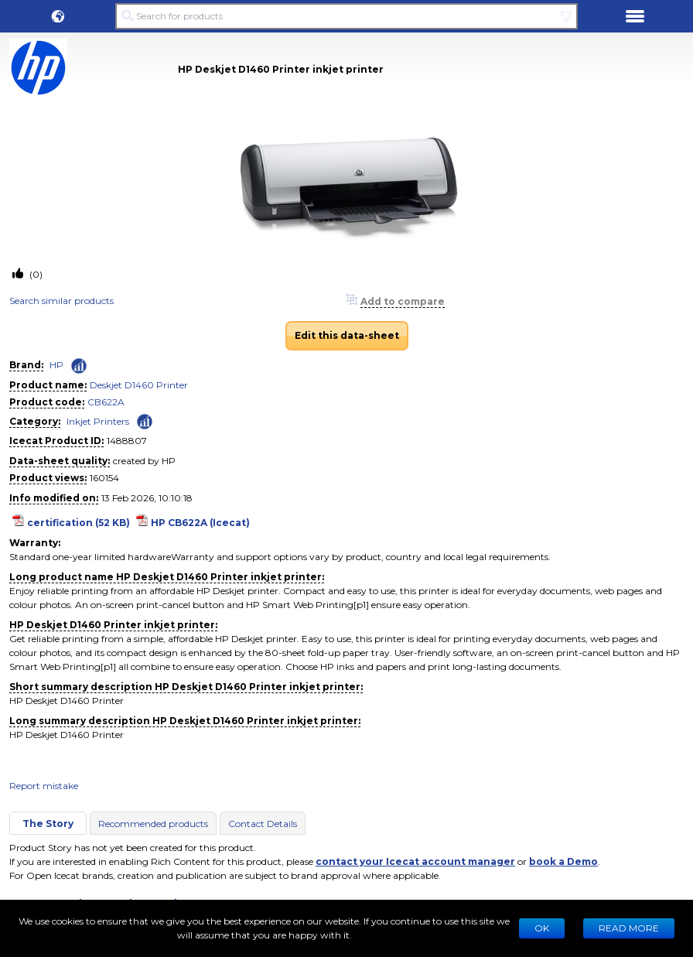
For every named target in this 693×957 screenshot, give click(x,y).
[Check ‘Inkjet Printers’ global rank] (144, 420)
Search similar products (61, 300)
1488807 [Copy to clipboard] (127, 440)
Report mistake (43, 785)
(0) (35, 274)
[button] (58, 16)
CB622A (106, 402)
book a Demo (563, 861)
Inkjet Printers (98, 421)
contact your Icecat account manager (415, 861)
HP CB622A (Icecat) (200, 522)
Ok (541, 928)
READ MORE (629, 928)
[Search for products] (346, 16)
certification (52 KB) (78, 522)
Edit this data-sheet (347, 335)
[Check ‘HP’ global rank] (79, 366)
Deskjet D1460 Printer (139, 385)
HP (56, 365)
